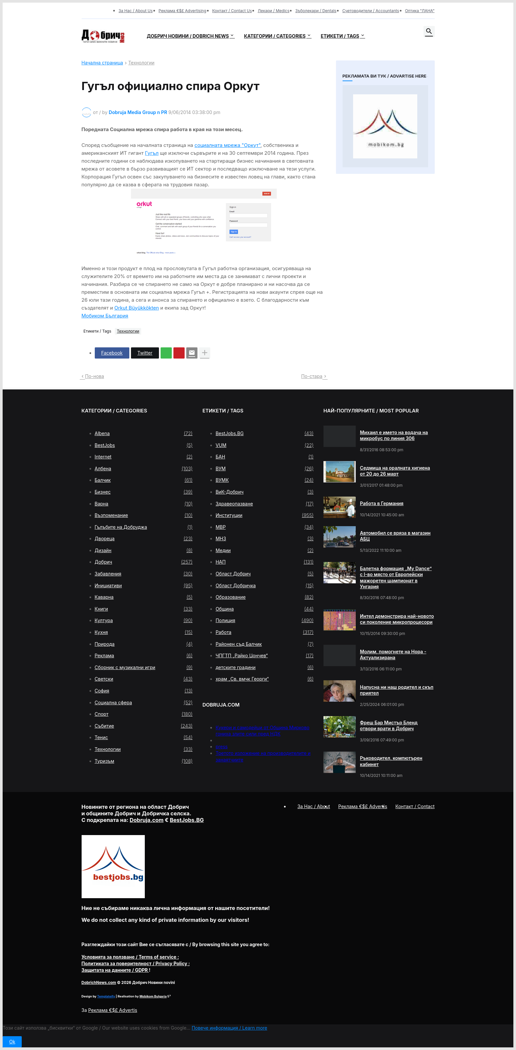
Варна (144, 504)
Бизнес (144, 492)
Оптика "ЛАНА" (420, 10)
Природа (144, 644)
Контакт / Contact (415, 806)
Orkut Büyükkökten (136, 308)
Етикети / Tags (340, 36)
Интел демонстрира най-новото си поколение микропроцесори (397, 619)
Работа (265, 632)
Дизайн (144, 550)
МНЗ (265, 538)
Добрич (144, 562)
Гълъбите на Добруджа (144, 527)
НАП (265, 562)
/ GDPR (115, 970)
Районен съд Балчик (265, 644)
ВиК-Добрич (265, 492)
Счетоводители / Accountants (370, 10)
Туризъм (144, 761)
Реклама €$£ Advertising (182, 10)
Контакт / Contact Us (232, 10)
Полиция (265, 620)
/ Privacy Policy (135, 963)
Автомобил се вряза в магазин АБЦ (395, 536)
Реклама (144, 655)
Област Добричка (265, 585)
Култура (144, 620)
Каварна (144, 597)
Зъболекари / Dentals (315, 10)
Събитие (144, 726)
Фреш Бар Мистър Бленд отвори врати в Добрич (389, 725)
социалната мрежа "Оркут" (227, 145)
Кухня (144, 632)
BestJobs (144, 445)
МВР (265, 527)
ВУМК (265, 480)
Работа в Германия (381, 503)
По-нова (94, 376)
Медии (265, 550)
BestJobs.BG (265, 433)
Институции (265, 515)
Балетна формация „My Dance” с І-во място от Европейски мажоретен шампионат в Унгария (396, 577)
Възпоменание (144, 515)
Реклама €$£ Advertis (112, 1010)
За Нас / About (313, 806)
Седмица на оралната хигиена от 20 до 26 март (395, 471)
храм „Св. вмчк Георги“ (265, 679)
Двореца (144, 538)
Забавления (144, 574)
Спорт (144, 714)
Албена (144, 468)
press (222, 746)
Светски (144, 679)
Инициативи (144, 585)
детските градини (265, 667)
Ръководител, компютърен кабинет (391, 761)
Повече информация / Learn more (229, 1028)
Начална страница (102, 62)
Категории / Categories (274, 36)
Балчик (144, 480)
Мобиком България (105, 316)
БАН (265, 457)
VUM (265, 445)
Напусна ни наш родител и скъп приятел (396, 690)
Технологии (141, 62)
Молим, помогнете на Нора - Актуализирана (393, 654)
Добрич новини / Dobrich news (188, 36)
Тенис (144, 737)
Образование (265, 597)
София (144, 691)
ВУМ (265, 468)
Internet (144, 457)
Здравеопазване (265, 504)
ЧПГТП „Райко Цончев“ (265, 655)
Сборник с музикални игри (144, 667)
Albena (144, 433)
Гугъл (152, 153)
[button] (429, 31)
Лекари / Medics (273, 10)
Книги (144, 609)
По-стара (311, 376)
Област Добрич (265, 574)
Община (265, 609)
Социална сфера (144, 702)
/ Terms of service (130, 957)
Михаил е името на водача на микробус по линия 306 (394, 435)
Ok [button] (12, 1041)
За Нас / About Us (135, 10)
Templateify (106, 996)
